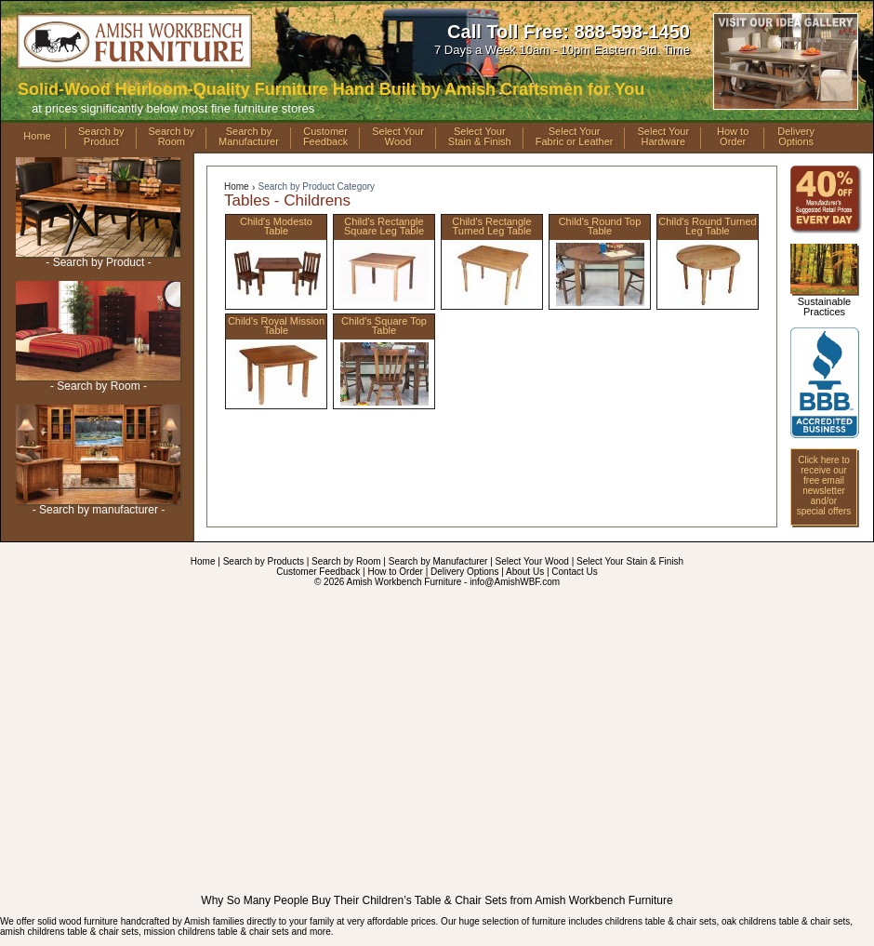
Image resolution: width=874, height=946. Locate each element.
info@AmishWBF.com (515, 582)
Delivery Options (464, 571)
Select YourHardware (663, 137)
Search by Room (345, 561)
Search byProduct (101, 137)
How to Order (394, 571)
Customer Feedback (318, 571)
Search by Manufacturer (438, 561)
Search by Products (263, 561)
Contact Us (574, 571)
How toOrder (732, 137)
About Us (525, 571)
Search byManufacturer (248, 137)
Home (36, 135)
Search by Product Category (316, 186)
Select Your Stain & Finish (629, 561)
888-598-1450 (632, 31)
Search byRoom (172, 137)
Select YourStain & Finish (479, 137)
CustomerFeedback (325, 137)
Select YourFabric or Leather (575, 137)
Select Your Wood (532, 561)
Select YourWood (398, 137)
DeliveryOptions (795, 137)
